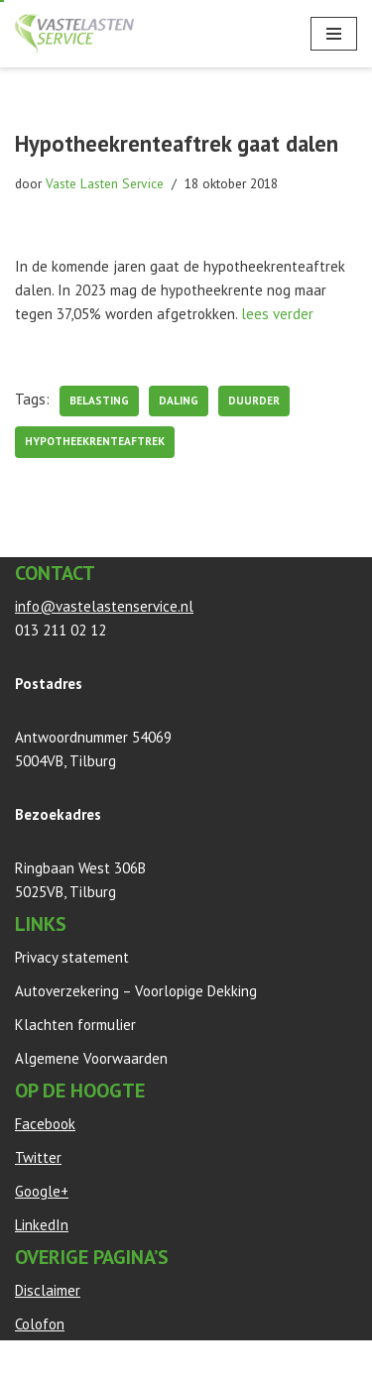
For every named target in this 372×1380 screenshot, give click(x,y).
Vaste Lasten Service (105, 183)
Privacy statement (72, 957)
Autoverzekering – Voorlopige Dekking (136, 990)
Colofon (39, 1324)
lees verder (277, 313)
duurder (254, 400)
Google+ (41, 1191)
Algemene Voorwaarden (91, 1058)
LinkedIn (41, 1224)
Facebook (45, 1123)
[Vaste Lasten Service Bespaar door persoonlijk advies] (74, 34)
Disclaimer (47, 1290)
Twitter (38, 1157)
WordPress (240, 1359)
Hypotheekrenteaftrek (95, 441)
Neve (31, 1359)
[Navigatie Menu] (333, 34)
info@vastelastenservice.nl (104, 606)
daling (178, 400)
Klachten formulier (75, 1024)
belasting (99, 400)
